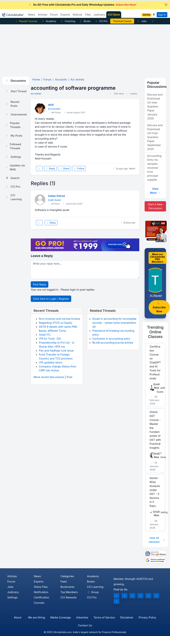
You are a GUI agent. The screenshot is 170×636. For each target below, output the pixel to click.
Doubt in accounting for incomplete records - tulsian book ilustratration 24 (114, 322)
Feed (63, 581)
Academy (49, 21)
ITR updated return (50, 362)
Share (64, 168)
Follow (79, 168)
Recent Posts (12, 103)
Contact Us (85, 625)
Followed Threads (13, 146)
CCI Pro (101, 21)
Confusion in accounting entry (111, 338)
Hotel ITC (44, 334)
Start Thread (16, 91)
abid (50, 104)
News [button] (31, 14)
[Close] (166, 4)
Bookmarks (67, 586)
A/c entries (36, 93)
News (37, 576)
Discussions (15, 80)
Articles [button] (42, 14)
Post (69, 377)
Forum (11, 581)
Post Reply (39, 284)
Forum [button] (54, 14)
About (17, 617)
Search (12, 178)
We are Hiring (36, 617)
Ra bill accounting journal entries (112, 342)
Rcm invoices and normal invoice (59, 318)
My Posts (13, 135)
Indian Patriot (56, 196)
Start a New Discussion (155, 206)
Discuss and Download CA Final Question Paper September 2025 (155, 137)
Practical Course (122, 21)
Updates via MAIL (15, 167)
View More (155, 190)
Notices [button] (77, 14)
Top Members (69, 592)
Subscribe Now (159, 307)
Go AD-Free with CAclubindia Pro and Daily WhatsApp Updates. (82, 4)
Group (93, 592)
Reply (50, 168)
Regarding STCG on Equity (55, 322)
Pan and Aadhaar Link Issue (56, 350)
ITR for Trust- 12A (50, 338)
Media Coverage (60, 617)
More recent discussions (49, 377)
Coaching (67, 21)
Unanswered (16, 114)
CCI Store (114, 14)
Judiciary (13, 592)
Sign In (162, 14)
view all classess (157, 539)
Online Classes (155, 332)
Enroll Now (156, 386)
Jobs (142, 21)
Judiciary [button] (99, 14)
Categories (67, 576)
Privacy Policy (147, 617)
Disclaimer (126, 617)
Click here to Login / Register (51, 298)
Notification (41, 592)
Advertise (82, 617)
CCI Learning (13, 197)
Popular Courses (26, 21)
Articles (12, 576)
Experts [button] (65, 14)
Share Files (41, 586)
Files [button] (88, 14)
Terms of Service (104, 617)
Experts (38, 581)
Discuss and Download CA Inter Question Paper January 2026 (155, 106)
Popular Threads (12, 125)
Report (132, 168)
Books (85, 21)
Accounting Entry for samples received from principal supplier (154, 167)
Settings (13, 156)
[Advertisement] (85, 49)
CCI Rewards (68, 597)
